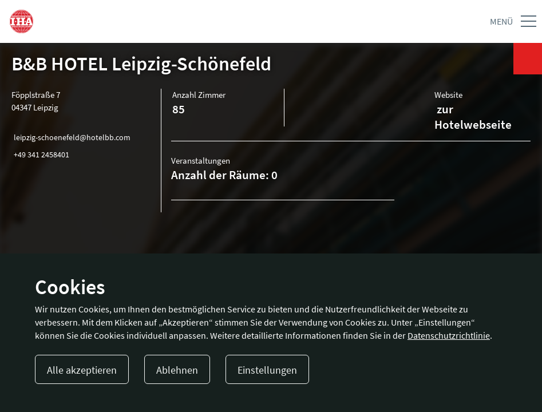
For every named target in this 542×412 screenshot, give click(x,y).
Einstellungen (267, 370)
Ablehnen (177, 370)
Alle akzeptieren (82, 370)
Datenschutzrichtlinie (449, 335)
